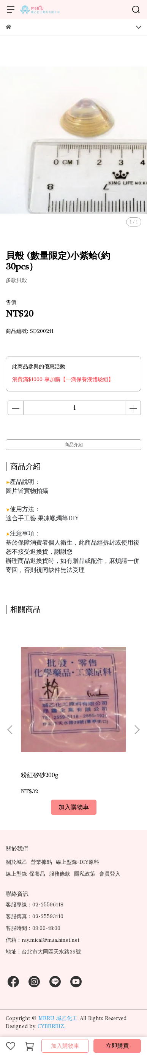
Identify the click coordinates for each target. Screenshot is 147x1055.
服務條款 (59, 874)
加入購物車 (65, 1045)
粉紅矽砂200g (39, 775)
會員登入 (109, 874)
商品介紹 (74, 444)
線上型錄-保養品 (25, 874)
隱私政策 (84, 874)
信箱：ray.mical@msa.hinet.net (42, 940)
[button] (136, 729)
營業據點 (41, 862)
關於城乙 (16, 862)
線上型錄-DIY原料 (77, 862)
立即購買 (117, 1045)
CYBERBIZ (51, 1026)
